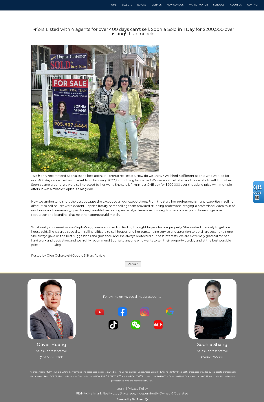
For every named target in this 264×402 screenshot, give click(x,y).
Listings (157, 4)
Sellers (127, 4)
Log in (120, 388)
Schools (218, 4)
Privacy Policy (138, 388)
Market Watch (198, 4)
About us (236, 4)
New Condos (175, 4)
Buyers (141, 4)
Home (113, 4)
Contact (252, 4)
